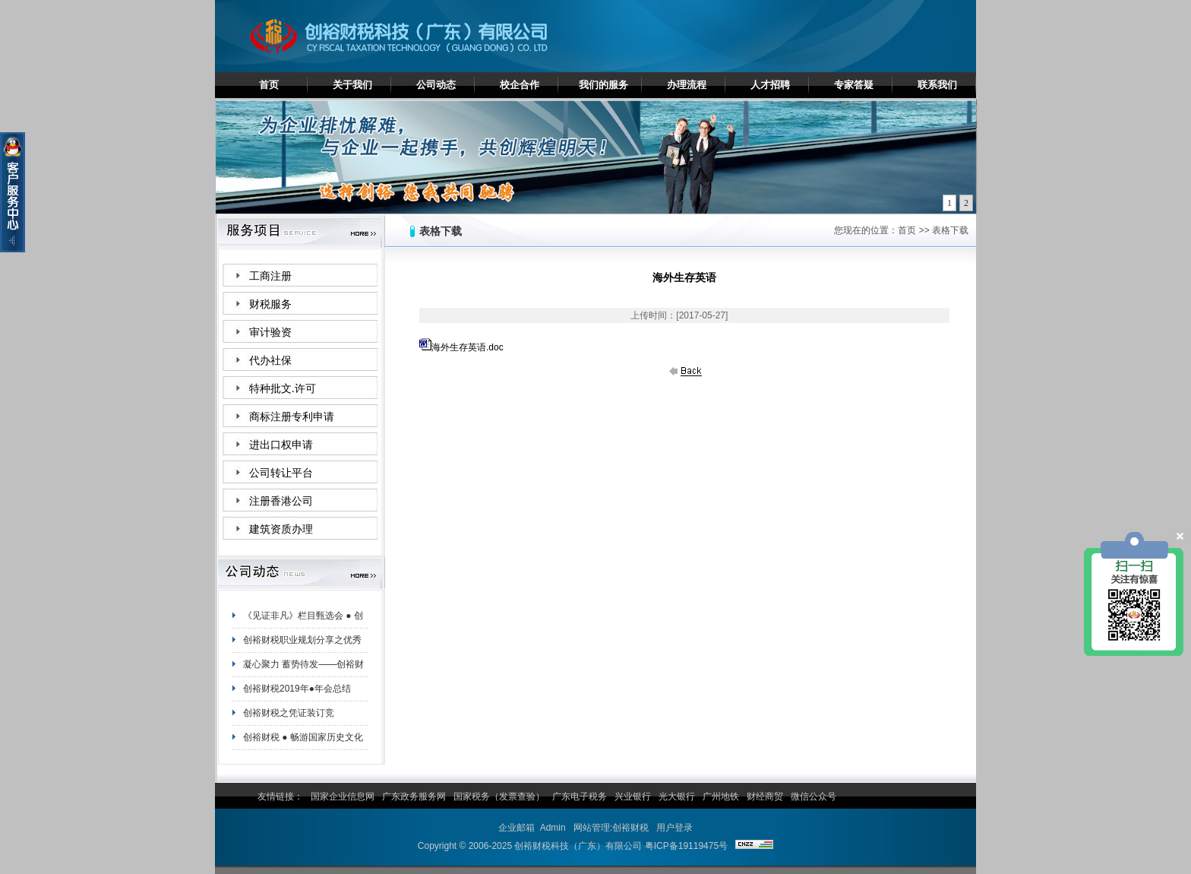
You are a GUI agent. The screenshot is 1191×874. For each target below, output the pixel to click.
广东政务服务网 (414, 796)
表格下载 (950, 230)
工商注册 (270, 276)
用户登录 (674, 827)
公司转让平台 (281, 473)
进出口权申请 (281, 445)
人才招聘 (770, 84)
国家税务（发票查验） (499, 796)
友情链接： (280, 796)
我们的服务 (603, 84)
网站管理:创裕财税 (611, 827)
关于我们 (352, 84)
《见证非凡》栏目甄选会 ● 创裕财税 (303, 621)
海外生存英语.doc (467, 347)
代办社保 (270, 360)
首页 (269, 84)
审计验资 (270, 332)
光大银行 (677, 796)
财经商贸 (765, 796)
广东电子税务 (579, 796)
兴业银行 (632, 796)
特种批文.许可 (282, 388)
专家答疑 (854, 84)
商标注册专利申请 (291, 417)
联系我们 (937, 84)
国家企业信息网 (342, 796)
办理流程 (686, 84)
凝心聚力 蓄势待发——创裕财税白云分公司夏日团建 (303, 669)
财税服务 (270, 304)
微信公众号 (813, 796)
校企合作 (519, 84)
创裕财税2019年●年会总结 (297, 691)
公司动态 (436, 84)
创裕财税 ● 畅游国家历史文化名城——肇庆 (303, 742)
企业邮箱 (516, 827)
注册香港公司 (281, 501)
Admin (553, 827)
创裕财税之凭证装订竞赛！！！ (288, 718)
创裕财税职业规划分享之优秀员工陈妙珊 (302, 645)
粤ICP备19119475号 (686, 846)
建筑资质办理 (281, 529)
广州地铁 (721, 796)
